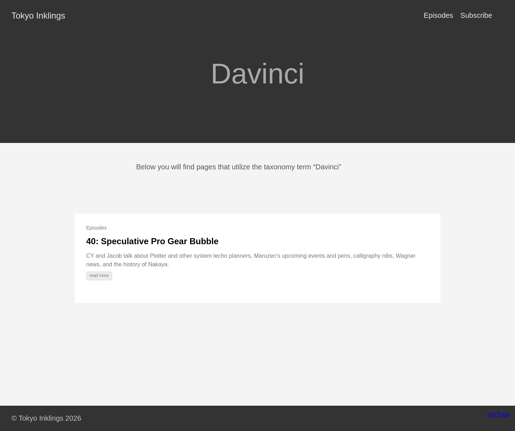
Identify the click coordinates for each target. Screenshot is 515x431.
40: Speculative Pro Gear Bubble (152, 241)
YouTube (498, 414)
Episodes (438, 15)
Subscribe (476, 15)
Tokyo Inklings (38, 15)
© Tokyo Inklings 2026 (46, 418)
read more (99, 275)
